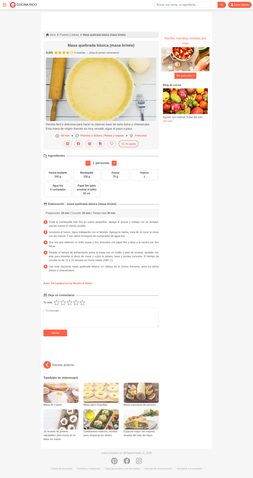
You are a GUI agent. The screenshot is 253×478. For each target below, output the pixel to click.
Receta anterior (58, 365)
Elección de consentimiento (158, 468)
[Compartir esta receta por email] (68, 144)
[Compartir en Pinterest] (89, 144)
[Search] (222, 5)
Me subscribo (185, 75)
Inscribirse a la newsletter (189, 468)
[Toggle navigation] (4, 5)
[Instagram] (139, 462)
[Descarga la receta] (100, 144)
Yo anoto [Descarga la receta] (128, 143)
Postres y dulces (69, 34)
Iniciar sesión (240, 4)
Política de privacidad (61, 468)
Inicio (51, 34)
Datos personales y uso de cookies (122, 468)
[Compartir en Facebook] (78, 144)
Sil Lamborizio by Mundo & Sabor (71, 283)
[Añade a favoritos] (111, 144)
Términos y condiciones (89, 468)
